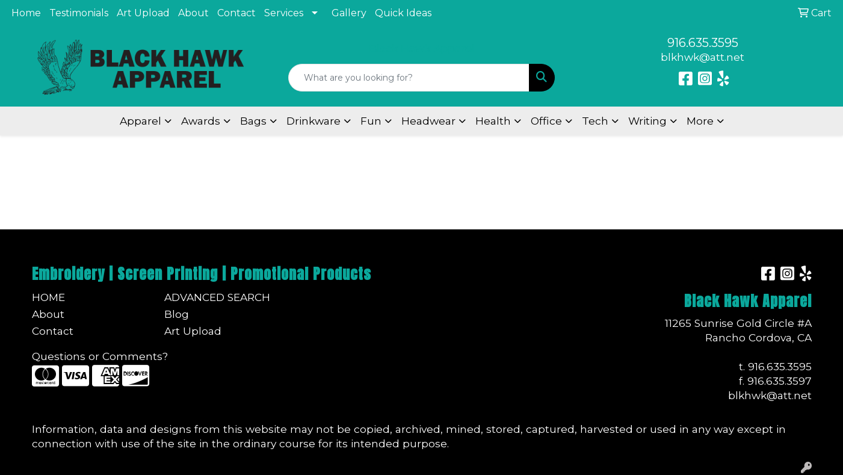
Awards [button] (200, 120)
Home (26, 13)
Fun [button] (370, 120)
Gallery (349, 13)
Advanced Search (217, 297)
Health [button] (493, 120)
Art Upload (143, 13)
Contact (236, 13)
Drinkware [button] (313, 120)
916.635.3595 (702, 43)
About (193, 13)
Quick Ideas (403, 13)
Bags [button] (253, 120)
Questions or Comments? (100, 356)
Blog (176, 314)
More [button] (700, 120)
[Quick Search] (409, 78)
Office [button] (546, 120)
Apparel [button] (140, 120)
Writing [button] (647, 120)
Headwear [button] (428, 120)
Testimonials (78, 13)
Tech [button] (595, 120)
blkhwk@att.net (702, 57)
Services (283, 13)
